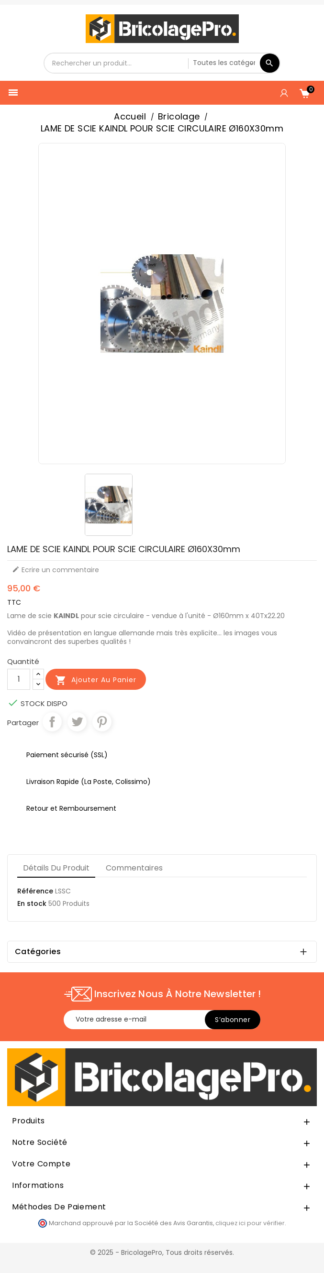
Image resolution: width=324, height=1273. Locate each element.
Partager (52, 721)
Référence (35, 891)
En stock (31, 903)
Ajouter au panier (95, 680)
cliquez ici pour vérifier (250, 1223)
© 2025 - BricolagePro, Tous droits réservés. (162, 1252)
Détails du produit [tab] (56, 867)
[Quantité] (18, 679)
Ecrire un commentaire (55, 570)
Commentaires (134, 867)
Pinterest (102, 721)
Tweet (77, 721)
